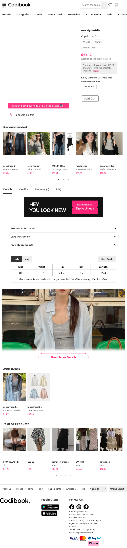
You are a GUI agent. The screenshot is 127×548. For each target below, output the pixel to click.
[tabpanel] (15, 154)
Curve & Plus (93, 14)
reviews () (42, 189)
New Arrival (55, 14)
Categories (23, 14)
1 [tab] (58, 179)
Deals (38, 14)
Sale (109, 14)
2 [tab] (63, 179)
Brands (6, 14)
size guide (107, 259)
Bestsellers (74, 14)
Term (30, 488)
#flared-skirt (89, 47)
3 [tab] (68, 179)
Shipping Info (54, 488)
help (83, 488)
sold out (89, 98)
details (7, 189)
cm (27, 259)
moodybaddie (90, 30)
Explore (122, 14)
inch (16, 259)
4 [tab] (71, 475)
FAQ (58, 189)
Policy (40, 488)
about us (7, 488)
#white (98, 41)
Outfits (23, 189)
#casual (86, 41)
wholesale (71, 488)
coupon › (89, 87)
